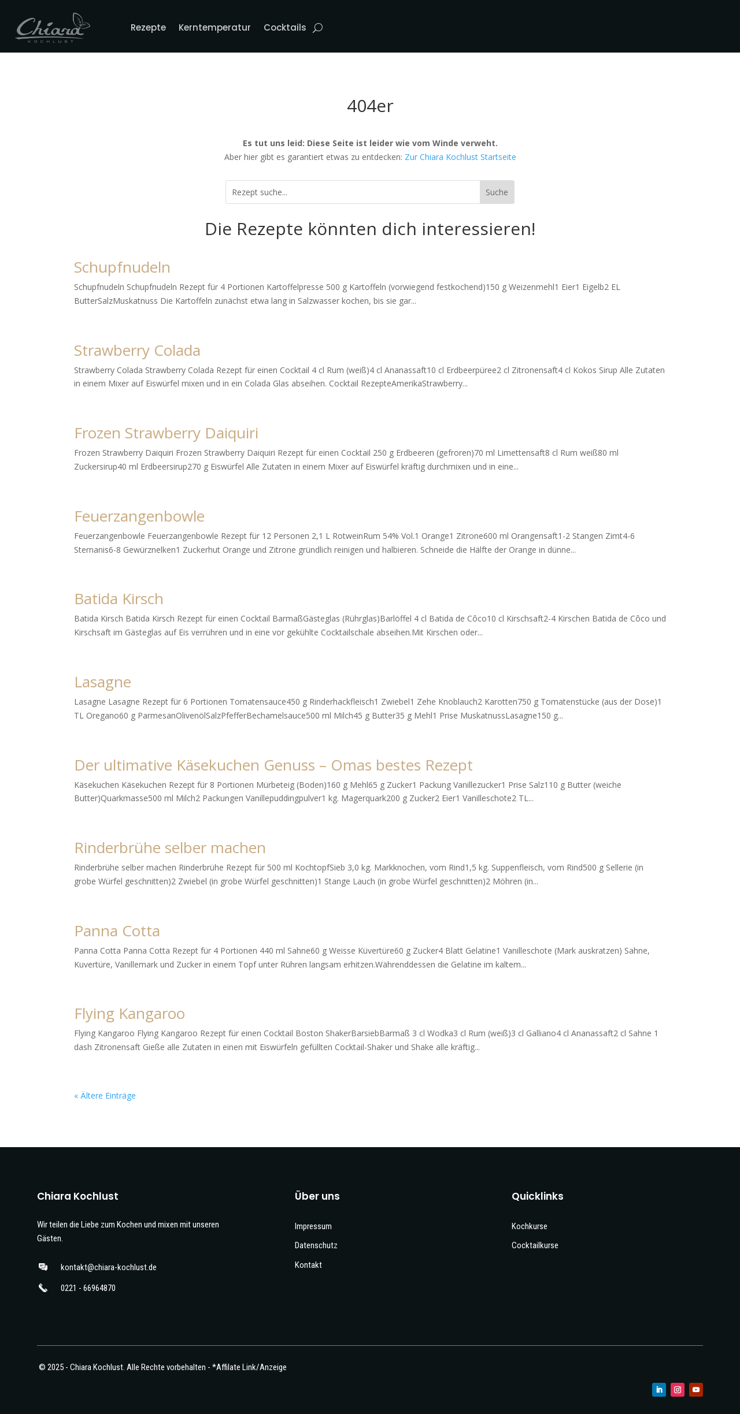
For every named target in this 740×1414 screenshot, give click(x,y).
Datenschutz (316, 1245)
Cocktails (285, 27)
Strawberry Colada (137, 350)
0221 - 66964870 (88, 1288)
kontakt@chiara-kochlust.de (109, 1267)
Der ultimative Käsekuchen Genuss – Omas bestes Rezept (273, 764)
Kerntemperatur (215, 27)
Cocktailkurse (535, 1245)
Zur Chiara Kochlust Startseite (460, 156)
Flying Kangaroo (129, 1013)
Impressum (313, 1226)
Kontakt (308, 1265)
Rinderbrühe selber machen (170, 847)
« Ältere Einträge (105, 1095)
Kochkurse (529, 1226)
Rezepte (148, 27)
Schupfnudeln (122, 266)
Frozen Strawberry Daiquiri (166, 432)
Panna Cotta (117, 930)
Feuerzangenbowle (139, 515)
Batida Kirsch (119, 598)
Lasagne (102, 681)
